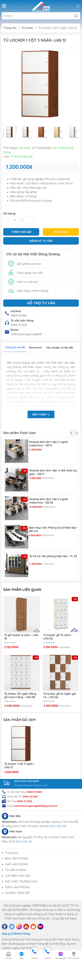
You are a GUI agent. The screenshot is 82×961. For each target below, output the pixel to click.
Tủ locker (27, 28)
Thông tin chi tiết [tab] (15, 347)
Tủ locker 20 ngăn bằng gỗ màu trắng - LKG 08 (20, 695)
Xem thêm (41, 415)
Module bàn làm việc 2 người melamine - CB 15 (48, 443)
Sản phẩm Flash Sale (19, 433)
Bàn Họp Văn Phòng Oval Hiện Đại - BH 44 (53, 529)
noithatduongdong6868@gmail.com (36, 805)
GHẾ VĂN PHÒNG (16, 864)
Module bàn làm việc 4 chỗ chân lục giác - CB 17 (53, 472)
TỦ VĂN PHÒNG (15, 870)
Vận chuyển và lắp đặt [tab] (59, 347)
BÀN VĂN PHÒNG (16, 858)
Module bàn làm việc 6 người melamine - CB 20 (48, 500)
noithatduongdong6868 (26, 334)
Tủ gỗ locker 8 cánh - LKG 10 (21, 636)
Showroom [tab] (35, 347)
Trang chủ (9, 28)
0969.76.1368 (19, 325)
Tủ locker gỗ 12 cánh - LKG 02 (57, 636)
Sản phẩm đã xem (19, 719)
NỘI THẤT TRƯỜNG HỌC (21, 881)
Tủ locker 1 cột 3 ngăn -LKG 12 (19, 765)
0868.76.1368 (19, 315)
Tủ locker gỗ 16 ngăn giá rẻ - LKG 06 (59, 695)
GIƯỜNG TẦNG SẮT (17, 893)
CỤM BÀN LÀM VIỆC (18, 875)
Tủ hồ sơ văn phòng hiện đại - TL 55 (53, 556)
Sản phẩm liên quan (22, 589)
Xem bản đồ (58, 826)
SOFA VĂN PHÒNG (17, 887)
